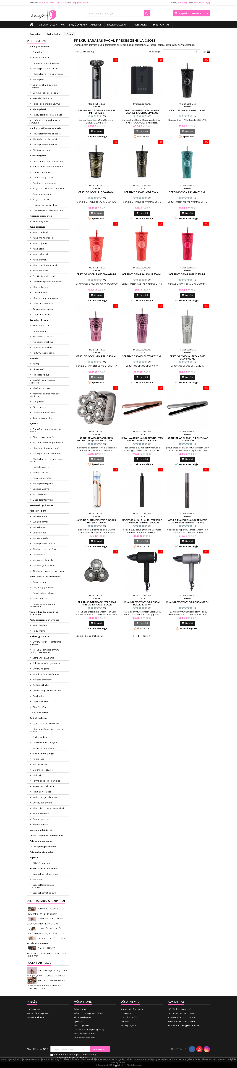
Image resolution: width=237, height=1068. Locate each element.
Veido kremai (39, 532)
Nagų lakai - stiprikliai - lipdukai (48, 188)
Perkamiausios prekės (38, 1013)
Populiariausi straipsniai (46, 901)
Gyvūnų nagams (41, 668)
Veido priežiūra (37, 511)
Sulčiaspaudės (40, 764)
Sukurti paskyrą (202, 2)
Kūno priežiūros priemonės (46, 448)
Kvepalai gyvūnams (42, 679)
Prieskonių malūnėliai (43, 786)
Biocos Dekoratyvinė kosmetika (41, 886)
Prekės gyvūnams (39, 636)
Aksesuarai (38, 369)
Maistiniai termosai (42, 791)
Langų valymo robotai (44, 748)
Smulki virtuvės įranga (41, 753)
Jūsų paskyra (130, 1001)
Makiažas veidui (41, 374)
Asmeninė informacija (132, 1009)
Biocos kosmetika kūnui (45, 893)
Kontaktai (140, 24)
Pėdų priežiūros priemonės (44, 620)
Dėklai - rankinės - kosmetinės (46, 835)
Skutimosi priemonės (43, 437)
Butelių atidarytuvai (42, 802)
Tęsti (147, 636)
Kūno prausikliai (40, 270)
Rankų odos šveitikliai (44, 593)
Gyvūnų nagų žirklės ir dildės (47, 690)
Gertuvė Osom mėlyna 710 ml (187, 192)
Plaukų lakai (39, 79)
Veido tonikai (39, 554)
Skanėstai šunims (41, 707)
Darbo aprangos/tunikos (43, 846)
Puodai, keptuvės (41, 819)
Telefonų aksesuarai (40, 841)
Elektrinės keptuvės (42, 770)
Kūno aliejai (38, 248)
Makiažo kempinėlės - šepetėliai (42, 381)
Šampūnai (38, 52)
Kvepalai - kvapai (39, 320)
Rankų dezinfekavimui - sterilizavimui (43, 605)
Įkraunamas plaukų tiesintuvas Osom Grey (187, 439)
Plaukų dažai (39, 109)
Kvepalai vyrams (41, 467)
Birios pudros (39, 407)
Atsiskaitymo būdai (83, 1025)
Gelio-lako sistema (42, 194)
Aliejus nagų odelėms (43, 587)
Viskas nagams (38, 155)
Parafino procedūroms (44, 183)
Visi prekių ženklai (73, 24)
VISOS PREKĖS (47, 24)
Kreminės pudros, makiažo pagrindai (44, 394)
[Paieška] (118, 13)
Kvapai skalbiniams (42, 336)
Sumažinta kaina (35, 1017)
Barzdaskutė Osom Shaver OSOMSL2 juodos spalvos (142, 111)
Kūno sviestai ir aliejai (43, 238)
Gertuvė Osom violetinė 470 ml (96, 356)
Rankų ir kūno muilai (43, 303)
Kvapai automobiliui (43, 342)
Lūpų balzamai (40, 521)
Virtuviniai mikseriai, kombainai (48, 808)
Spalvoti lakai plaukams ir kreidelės (43, 86)
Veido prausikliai (41, 538)
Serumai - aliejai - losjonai (45, 93)
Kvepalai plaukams (42, 98)
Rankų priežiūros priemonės (45, 576)
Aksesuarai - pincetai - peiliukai (48, 571)
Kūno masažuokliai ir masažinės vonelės (46, 730)
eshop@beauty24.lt (80, 2)
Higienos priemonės (40, 216)
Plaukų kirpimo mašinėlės (45, 144)
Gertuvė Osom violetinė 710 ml (142, 356)
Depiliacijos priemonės (44, 276)
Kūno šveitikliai (40, 232)
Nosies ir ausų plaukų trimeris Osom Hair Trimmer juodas (142, 521)
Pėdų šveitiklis (40, 625)
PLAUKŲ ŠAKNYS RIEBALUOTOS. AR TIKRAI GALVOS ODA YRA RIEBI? (47, 952)
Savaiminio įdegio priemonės (48, 281)
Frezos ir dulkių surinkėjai (45, 205)
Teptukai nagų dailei (43, 177)
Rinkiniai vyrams (41, 472)
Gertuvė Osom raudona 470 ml (96, 274)
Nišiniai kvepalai (41, 325)
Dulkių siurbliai (40, 737)
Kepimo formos (41, 813)
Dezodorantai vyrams (43, 500)
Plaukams (38, 879)
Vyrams (33, 423)
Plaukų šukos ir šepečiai (45, 139)
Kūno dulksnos (40, 287)
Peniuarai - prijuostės (41, 505)
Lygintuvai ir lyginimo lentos (46, 723)
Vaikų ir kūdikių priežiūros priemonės (43, 613)
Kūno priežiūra (37, 227)
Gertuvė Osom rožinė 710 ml (187, 274)
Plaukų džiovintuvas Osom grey (187, 602)
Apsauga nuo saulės (43, 309)
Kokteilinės (38, 759)
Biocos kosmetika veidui (45, 874)
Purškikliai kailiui (41, 685)
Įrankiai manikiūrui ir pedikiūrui (48, 166)
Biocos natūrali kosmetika (43, 868)
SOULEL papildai (41, 863)
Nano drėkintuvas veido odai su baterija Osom (96, 521)
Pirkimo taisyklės (82, 1017)
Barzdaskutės (40, 494)
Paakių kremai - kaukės (44, 543)
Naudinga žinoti (117, 24)
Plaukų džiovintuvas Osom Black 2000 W (142, 603)
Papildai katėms (41, 696)
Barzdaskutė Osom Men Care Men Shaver (96, 111)
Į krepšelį (96, 131)
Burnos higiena (40, 221)
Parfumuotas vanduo (43, 353)
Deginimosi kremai (42, 314)
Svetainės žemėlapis (84, 1037)
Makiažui (34, 358)
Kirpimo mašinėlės (42, 478)
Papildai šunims (40, 701)
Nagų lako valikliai (42, 199)
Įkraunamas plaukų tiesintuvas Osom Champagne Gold (142, 439)
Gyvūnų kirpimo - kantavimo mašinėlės (45, 643)
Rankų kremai (40, 582)
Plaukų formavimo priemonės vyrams (46, 460)
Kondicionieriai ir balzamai (46, 63)
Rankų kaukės (40, 598)
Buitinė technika (38, 718)
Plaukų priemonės (39, 46)
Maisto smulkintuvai (40, 830)
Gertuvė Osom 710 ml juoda (187, 110)
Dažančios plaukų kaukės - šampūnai (44, 121)
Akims (36, 364)
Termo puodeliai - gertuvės (46, 781)
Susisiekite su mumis (84, 1033)
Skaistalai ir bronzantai (44, 412)
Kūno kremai (39, 259)
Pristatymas (161, 24)
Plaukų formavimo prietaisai (47, 133)
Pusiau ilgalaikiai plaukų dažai (48, 114)
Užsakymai (126, 1013)
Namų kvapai (39, 331)
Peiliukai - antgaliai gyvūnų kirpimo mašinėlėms (44, 651)
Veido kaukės (39, 527)
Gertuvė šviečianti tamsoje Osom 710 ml (187, 357)
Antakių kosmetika (42, 418)
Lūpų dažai (38, 401)
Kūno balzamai (40, 254)
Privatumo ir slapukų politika (88, 1013)
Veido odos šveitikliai (43, 560)
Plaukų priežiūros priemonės (45, 128)
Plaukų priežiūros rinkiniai (45, 68)
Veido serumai (40, 516)
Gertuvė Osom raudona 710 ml (142, 274)
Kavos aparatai (40, 824)
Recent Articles (39, 962)
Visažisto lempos (41, 388)
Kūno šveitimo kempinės (45, 298)
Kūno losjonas (40, 243)
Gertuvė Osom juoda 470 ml (96, 192)
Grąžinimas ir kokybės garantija (89, 1029)
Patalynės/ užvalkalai (41, 852)
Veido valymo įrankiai (43, 565)
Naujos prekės (34, 1009)
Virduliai (37, 775)
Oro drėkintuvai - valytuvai (46, 742)
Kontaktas (176, 1001)
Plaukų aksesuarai (42, 150)
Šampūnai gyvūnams (43, 657)
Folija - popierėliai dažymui (46, 104)
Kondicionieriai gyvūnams (46, 674)
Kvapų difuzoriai (38, 712)
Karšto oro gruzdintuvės (45, 797)
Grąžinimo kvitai (129, 1017)
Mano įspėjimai (128, 1025)
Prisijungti (182, 2)
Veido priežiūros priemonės (47, 453)
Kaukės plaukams (41, 57)
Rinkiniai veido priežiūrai (45, 549)
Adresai (125, 1021)
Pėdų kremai (39, 631)
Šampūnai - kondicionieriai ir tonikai (45, 430)
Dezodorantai (40, 292)
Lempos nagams (41, 172)
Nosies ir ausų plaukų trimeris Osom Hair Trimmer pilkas (187, 521)
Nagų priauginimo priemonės (48, 161)
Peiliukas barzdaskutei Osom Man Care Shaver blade (97, 603)
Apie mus (96, 24)
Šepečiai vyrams (41, 489)
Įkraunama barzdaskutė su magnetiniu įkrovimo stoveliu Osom (96, 441)
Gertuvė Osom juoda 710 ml (142, 192)
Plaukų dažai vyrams (43, 483)
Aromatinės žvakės (42, 347)
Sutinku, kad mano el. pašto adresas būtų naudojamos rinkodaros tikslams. (75, 1056)
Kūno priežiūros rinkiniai (45, 265)
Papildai (34, 857)
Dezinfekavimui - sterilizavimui (48, 210)
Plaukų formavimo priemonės (48, 74)
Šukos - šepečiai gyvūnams (46, 663)
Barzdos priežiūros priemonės (48, 442)
